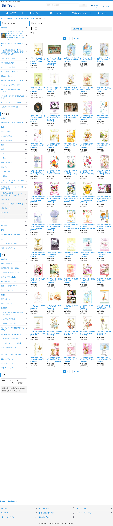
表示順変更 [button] (77, 29)
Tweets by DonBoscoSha (9, 501)
